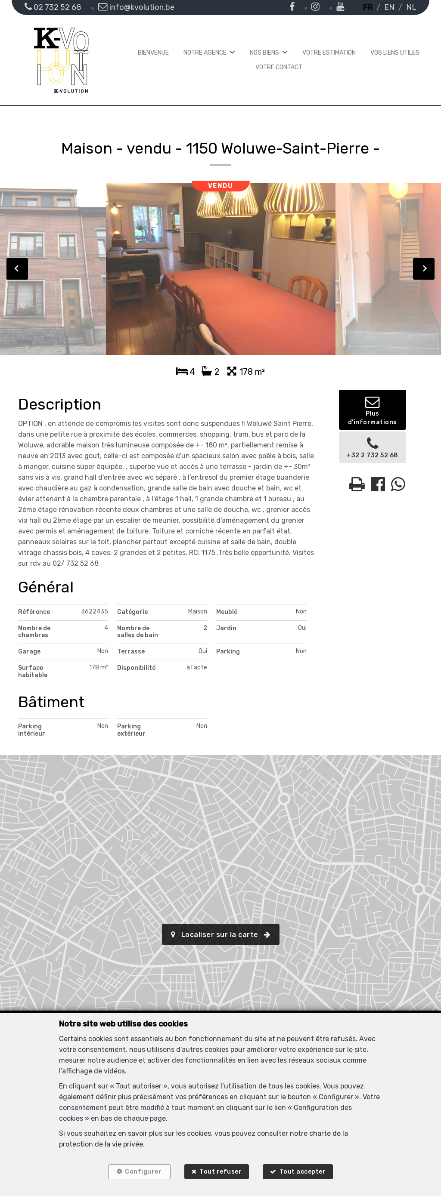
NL (411, 7)
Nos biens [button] (264, 52)
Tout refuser (220, 1171)
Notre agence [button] (205, 52)
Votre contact (278, 67)
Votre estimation (329, 52)
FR (368, 7)
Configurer (142, 1171)
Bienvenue (153, 52)
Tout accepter (303, 1171)
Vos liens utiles (394, 52)
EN (389, 7)
